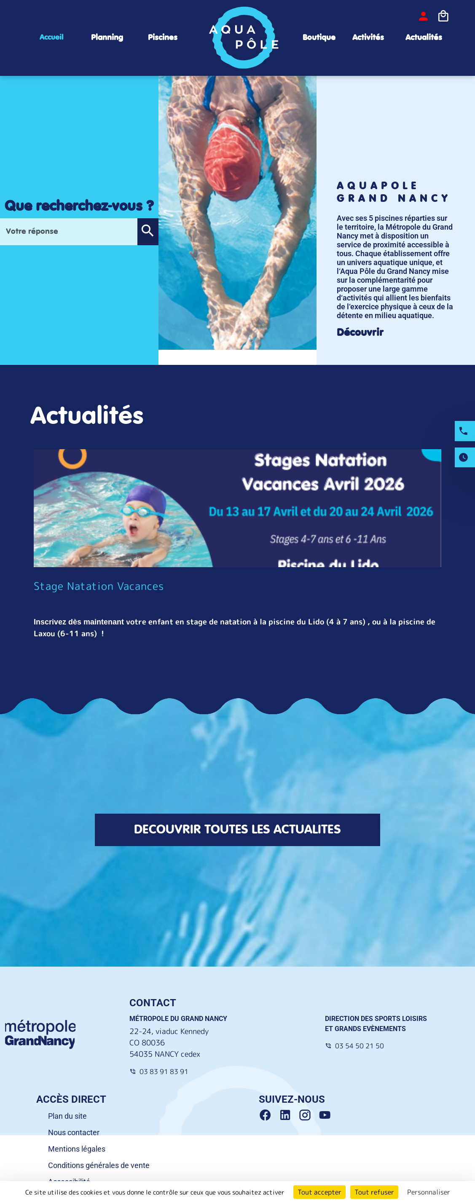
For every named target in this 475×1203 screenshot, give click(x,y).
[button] (147, 231)
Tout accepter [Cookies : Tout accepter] (319, 1192)
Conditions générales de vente (99, 1165)
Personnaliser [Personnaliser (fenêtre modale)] (428, 1192)
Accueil (51, 37)
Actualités (423, 38)
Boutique (319, 38)
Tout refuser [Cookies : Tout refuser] (374, 1192)
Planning (107, 38)
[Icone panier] (443, 16)
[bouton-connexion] (423, 16)
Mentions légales (76, 1149)
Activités (368, 38)
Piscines (162, 38)
